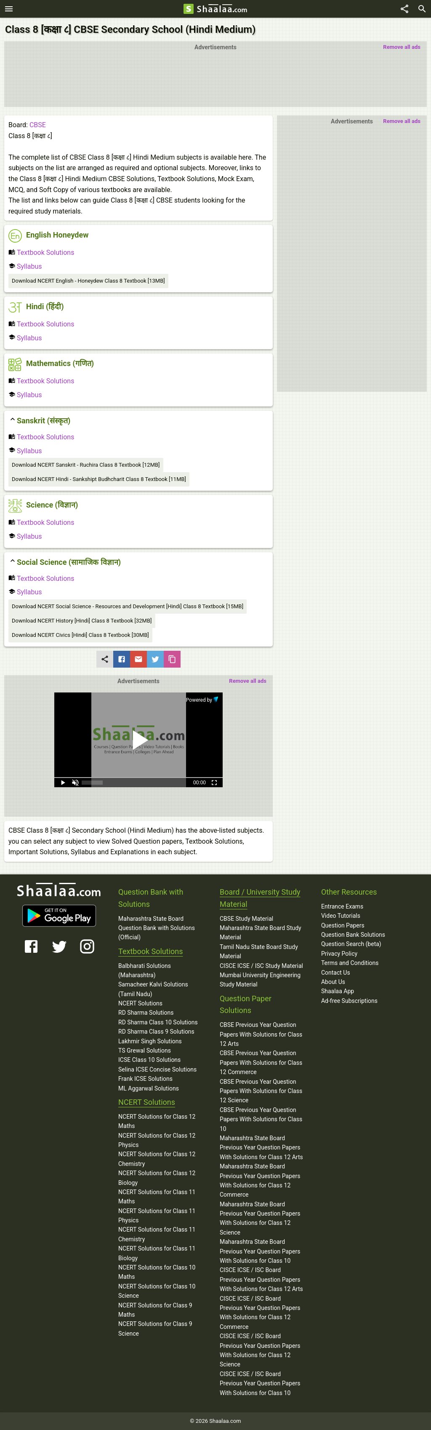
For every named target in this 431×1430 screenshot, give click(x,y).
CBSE (37, 125)
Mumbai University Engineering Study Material (260, 980)
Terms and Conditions (350, 963)
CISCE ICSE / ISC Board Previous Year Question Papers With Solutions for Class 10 (260, 1383)
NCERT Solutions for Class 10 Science (156, 1291)
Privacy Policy (339, 953)
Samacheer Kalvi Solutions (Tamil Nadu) (153, 989)
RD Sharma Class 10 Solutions (158, 1022)
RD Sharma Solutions (145, 1012)
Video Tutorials (340, 915)
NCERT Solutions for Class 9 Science (155, 1328)
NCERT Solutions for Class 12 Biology (156, 1178)
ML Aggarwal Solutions (148, 1088)
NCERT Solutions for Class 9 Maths (155, 1310)
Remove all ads (401, 47)
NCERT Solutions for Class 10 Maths (156, 1272)
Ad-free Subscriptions (349, 1000)
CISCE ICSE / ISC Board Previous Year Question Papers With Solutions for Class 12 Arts (261, 1279)
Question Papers (342, 925)
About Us (333, 981)
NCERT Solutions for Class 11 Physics (156, 1216)
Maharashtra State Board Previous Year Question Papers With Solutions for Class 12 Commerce (260, 1180)
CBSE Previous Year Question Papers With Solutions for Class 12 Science (261, 1091)
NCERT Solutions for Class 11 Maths (156, 1197)
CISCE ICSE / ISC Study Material (261, 965)
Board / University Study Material (260, 898)
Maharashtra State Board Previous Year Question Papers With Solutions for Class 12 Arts (261, 1147)
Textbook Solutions (41, 253)
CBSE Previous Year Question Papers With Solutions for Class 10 (261, 1119)
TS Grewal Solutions (144, 1050)
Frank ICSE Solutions (145, 1078)
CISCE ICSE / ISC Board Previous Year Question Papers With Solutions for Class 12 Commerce (260, 1312)
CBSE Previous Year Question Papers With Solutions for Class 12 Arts (261, 1034)
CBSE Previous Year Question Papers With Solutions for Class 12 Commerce (261, 1062)
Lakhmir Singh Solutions (150, 1041)
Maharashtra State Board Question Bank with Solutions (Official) (156, 928)
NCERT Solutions (140, 1003)
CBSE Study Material (246, 918)
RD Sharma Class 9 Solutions (156, 1031)
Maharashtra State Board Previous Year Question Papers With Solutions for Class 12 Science (260, 1218)
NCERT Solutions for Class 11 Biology (156, 1253)
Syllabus (25, 266)
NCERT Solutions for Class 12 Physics (156, 1140)
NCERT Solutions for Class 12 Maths (156, 1121)
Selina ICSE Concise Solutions (157, 1069)
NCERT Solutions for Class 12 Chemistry (156, 1159)
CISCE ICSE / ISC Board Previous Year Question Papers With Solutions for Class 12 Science (260, 1350)
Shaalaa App (337, 991)
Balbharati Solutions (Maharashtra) (144, 970)
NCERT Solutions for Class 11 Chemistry (156, 1234)
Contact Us (335, 972)
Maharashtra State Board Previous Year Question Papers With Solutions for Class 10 (260, 1251)
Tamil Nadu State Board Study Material (259, 952)
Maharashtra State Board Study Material (260, 933)
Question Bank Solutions (353, 934)
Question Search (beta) (351, 944)
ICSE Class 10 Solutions (149, 1059)
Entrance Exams (342, 906)
